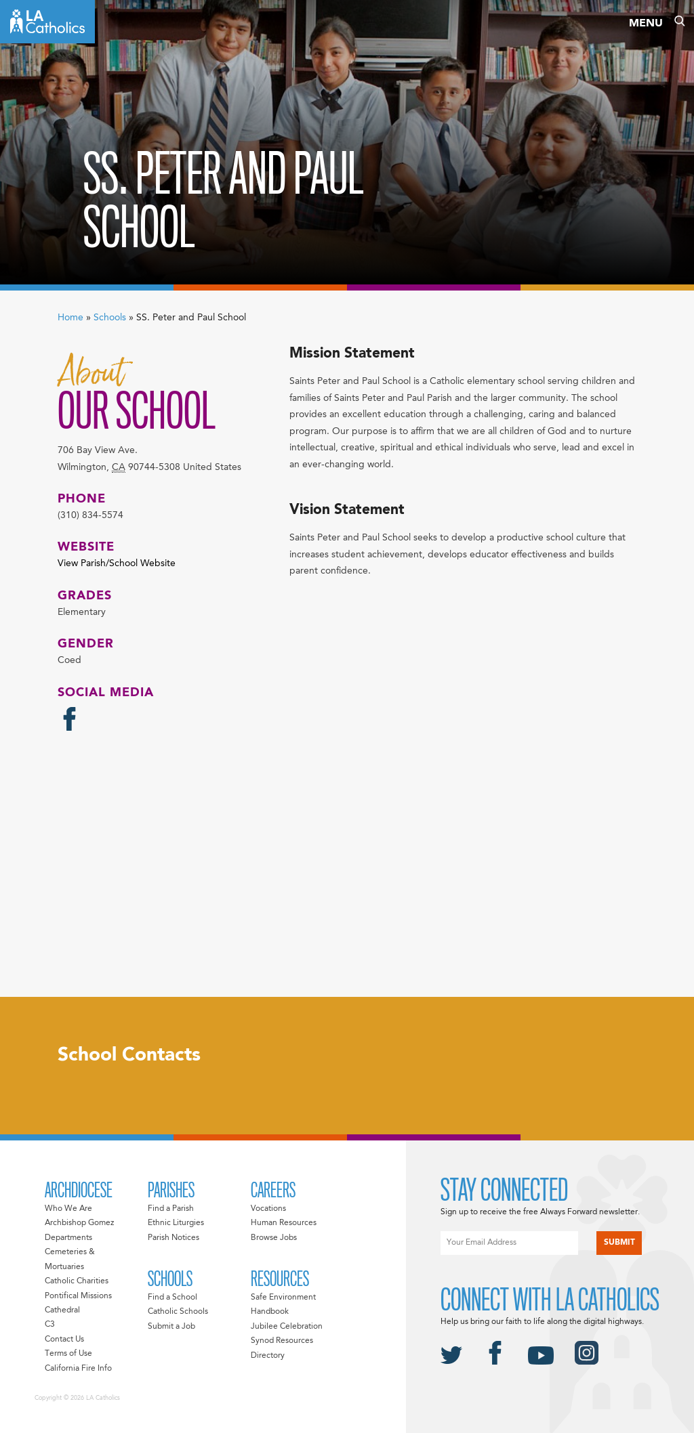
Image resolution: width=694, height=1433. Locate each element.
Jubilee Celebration (287, 1327)
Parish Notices (173, 1238)
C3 (50, 1325)
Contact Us (64, 1339)
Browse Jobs (274, 1238)
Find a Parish (171, 1209)
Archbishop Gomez (79, 1223)
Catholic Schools (178, 1312)
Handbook (270, 1312)
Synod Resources (282, 1341)
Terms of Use (68, 1354)
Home (70, 317)
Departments (68, 1238)
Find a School (172, 1297)
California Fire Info (78, 1369)
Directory (268, 1356)
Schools (110, 317)
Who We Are (68, 1209)
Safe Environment (283, 1297)
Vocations (268, 1209)
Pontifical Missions (78, 1296)
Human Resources (284, 1223)
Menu (646, 23)
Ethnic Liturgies (176, 1223)
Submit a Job (171, 1327)
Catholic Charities (76, 1281)
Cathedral (62, 1310)
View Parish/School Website (117, 563)
